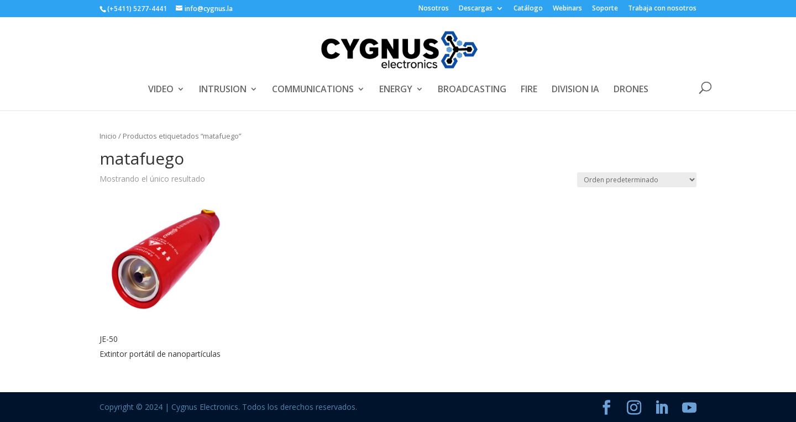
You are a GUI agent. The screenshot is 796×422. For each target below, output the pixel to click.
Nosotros (433, 9)
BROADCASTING (472, 90)
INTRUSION (223, 90)
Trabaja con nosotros (662, 9)
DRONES (631, 90)
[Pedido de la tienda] (636, 179)
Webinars (567, 9)
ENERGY (395, 90)
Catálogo (528, 9)
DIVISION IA (575, 90)
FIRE (529, 90)
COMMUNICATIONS (313, 90)
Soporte (605, 9)
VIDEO (161, 90)
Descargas (476, 9)
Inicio (108, 136)
